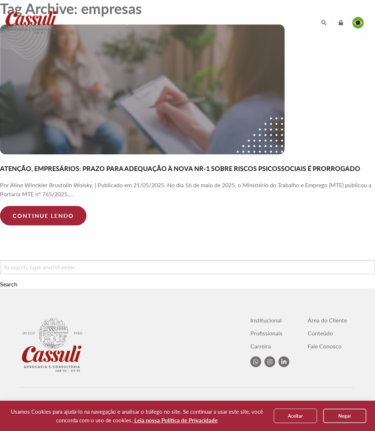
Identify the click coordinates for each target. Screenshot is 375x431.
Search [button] (8, 284)
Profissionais (157, 23)
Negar (344, 416)
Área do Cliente (327, 320)
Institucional (89, 23)
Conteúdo (221, 23)
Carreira (191, 23)
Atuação (123, 23)
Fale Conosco (258, 23)
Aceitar (295, 416)
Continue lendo (43, 215)
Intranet (292, 23)
